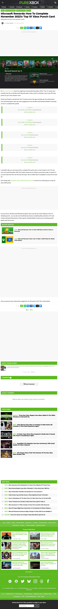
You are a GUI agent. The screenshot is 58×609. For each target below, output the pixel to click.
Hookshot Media (10, 588)
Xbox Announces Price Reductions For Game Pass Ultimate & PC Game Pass (27, 485)
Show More (29, 572)
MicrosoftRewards (30, 112)
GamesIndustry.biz (31, 596)
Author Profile (26, 372)
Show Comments (29, 384)
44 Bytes (36, 588)
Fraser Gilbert (9, 23)
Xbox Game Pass (21, 10)
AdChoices (41, 588)
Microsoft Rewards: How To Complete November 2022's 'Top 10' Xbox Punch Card (28, 15)
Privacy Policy (43, 522)
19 (9, 419)
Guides (28, 10)
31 (9, 438)
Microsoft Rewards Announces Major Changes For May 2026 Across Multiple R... (29, 511)
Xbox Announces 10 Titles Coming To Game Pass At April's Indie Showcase (27, 505)
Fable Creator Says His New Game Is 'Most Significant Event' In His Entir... (27, 495)
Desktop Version (40, 525)
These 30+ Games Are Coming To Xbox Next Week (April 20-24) (25, 514)
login (30, 399)
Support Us (29, 522)
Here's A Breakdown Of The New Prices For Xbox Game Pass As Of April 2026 (28, 498)
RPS (43, 596)
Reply (33, 372)
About (8, 522)
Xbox (3, 10)
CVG (39, 596)
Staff (13, 522)
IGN (55, 594)
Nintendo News (48, 594)
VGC (23, 596)
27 (9, 428)
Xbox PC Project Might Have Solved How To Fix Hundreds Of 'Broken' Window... (28, 508)
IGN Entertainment (23, 588)
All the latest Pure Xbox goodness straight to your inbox (29, 602)
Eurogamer (17, 596)
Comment (29, 107)
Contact (35, 522)
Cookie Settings (30, 525)
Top (3, 522)
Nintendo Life (10, 594)
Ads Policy (16, 525)
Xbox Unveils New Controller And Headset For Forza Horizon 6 (23, 491)
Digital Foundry (38, 594)
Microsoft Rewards (10, 10)
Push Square (18, 594)
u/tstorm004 (26, 135)
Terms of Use (52, 522)
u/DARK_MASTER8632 (26, 110)
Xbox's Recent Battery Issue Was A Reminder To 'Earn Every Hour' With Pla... (27, 488)
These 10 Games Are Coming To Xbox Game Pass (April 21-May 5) (25, 501)
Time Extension (28, 594)
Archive (22, 525)
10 (9, 456)
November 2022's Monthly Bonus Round (21, 180)
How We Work (20, 522)
